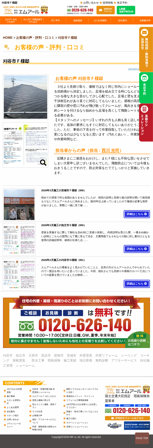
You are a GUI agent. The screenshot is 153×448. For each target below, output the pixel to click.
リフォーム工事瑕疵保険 (77, 400)
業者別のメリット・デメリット (80, 396)
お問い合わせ (91, 2)
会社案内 (11, 411)
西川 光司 (111, 150)
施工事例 (11, 396)
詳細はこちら (137, 214)
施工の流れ (71, 418)
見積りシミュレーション (77, 427)
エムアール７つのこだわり (44, 396)
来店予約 (122, 2)
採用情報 (108, 2)
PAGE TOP (142, 438)
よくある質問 (13, 407)
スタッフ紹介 (13, 415)
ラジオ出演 (37, 411)
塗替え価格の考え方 (41, 400)
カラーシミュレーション (77, 423)
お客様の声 (37, 415)
